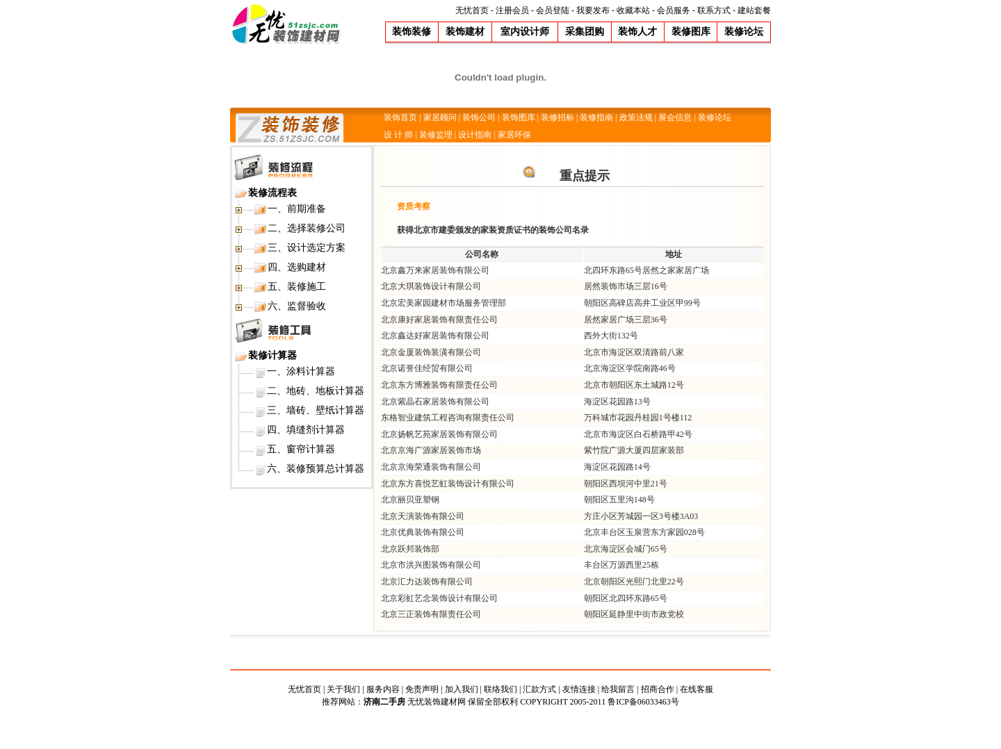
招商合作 (657, 689)
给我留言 (618, 689)
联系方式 (714, 10)
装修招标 (557, 117)
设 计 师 (398, 135)
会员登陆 (552, 10)
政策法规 (636, 117)
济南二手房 (384, 702)
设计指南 (474, 135)
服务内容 (383, 689)
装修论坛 (714, 117)
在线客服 (696, 689)
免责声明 (422, 689)
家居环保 (514, 135)
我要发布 (593, 10)
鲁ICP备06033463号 (643, 702)
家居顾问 (440, 117)
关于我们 (343, 689)
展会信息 (675, 117)
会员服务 (673, 10)
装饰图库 (518, 117)
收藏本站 (633, 10)
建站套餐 (754, 10)
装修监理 (436, 135)
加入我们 (461, 689)
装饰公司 (479, 117)
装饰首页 (400, 117)
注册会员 (512, 10)
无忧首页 (472, 10)
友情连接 (579, 689)
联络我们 (500, 689)
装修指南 (596, 117)
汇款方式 (539, 689)
